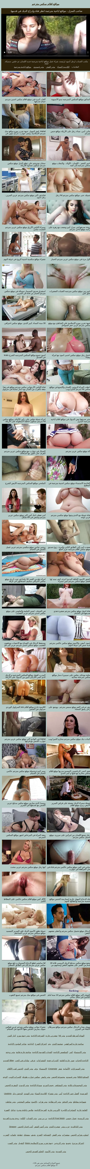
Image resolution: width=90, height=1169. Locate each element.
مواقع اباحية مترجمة (21, 67)
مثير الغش (49, 67)
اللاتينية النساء (62, 67)
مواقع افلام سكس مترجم (44, 4)
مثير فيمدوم (37, 67)
